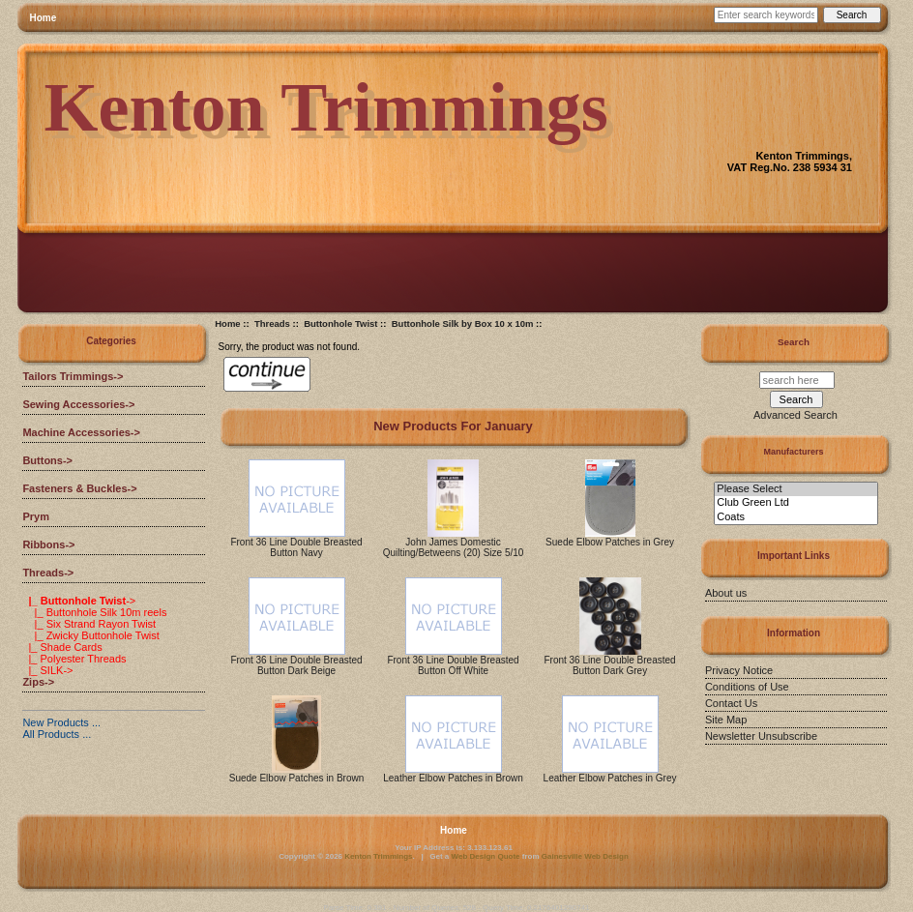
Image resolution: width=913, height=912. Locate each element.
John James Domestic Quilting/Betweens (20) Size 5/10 (453, 547)
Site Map (726, 719)
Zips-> (38, 682)
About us (726, 593)
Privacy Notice (739, 670)
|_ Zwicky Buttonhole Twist (90, 635)
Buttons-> (47, 460)
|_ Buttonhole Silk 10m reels (94, 612)
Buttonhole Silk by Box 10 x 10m (463, 323)
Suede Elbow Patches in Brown (297, 778)
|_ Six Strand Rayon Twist (89, 624)
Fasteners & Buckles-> (79, 488)
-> (48, 572)
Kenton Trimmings (378, 856)
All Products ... (56, 734)
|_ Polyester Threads (74, 658)
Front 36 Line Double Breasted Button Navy (296, 547)
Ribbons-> (48, 544)
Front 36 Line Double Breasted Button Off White (452, 665)
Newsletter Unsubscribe (761, 736)
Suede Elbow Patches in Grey (609, 542)
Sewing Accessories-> (78, 404)
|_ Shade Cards (62, 647)
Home (43, 18)
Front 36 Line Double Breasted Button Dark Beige (296, 665)
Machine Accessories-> (81, 432)
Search (794, 342)
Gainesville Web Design (585, 856)
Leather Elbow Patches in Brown (453, 778)
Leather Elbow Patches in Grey (610, 778)
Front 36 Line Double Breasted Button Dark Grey (609, 665)
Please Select (795, 489)
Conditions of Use (747, 686)
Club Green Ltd (795, 503)
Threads (272, 323)
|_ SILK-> (47, 670)
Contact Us (731, 703)
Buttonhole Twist (340, 323)
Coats (795, 517)
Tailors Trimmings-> (72, 376)
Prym (35, 516)
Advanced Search (795, 415)
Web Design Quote (486, 856)
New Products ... (61, 722)
